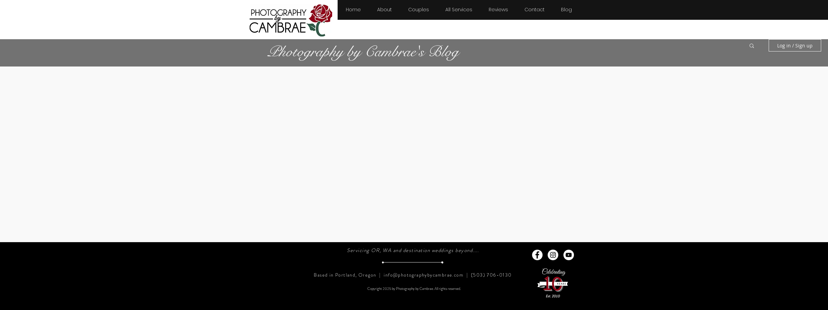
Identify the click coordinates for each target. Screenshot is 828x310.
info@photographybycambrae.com (423, 274)
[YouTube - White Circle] (568, 255)
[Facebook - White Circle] (537, 255)
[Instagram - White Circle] (553, 255)
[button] (418, 6)
